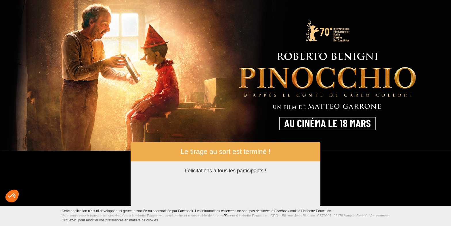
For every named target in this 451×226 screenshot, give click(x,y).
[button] (12, 196)
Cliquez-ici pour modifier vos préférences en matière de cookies (110, 220)
